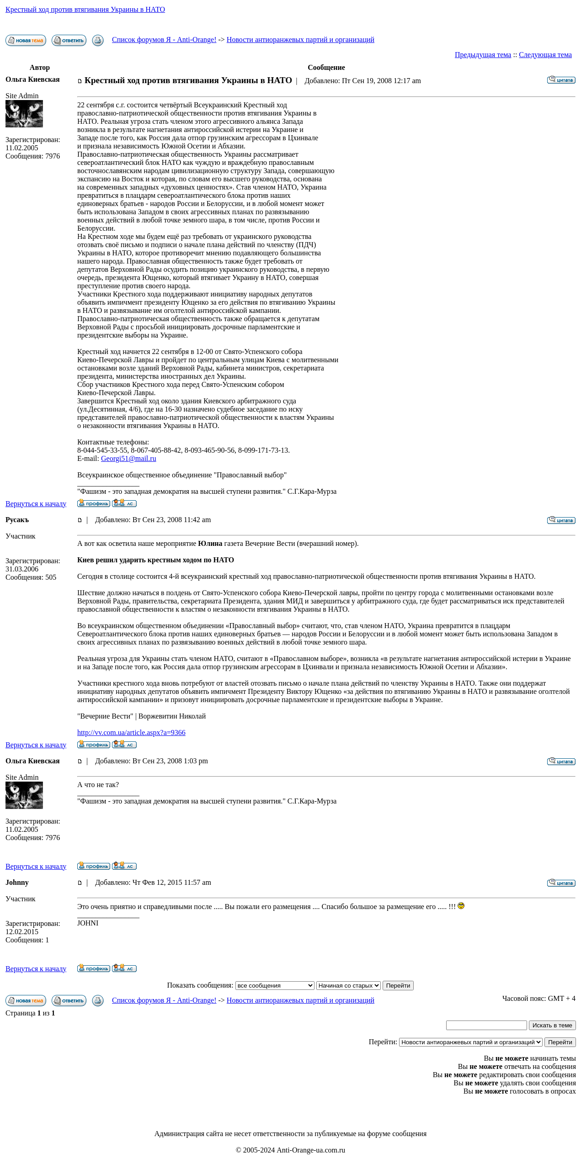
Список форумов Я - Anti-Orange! (164, 39)
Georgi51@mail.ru (128, 458)
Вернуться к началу (35, 504)
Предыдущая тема (483, 54)
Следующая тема (545, 54)
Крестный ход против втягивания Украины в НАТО (85, 9)
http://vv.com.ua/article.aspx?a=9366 (131, 732)
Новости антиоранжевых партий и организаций (300, 39)
